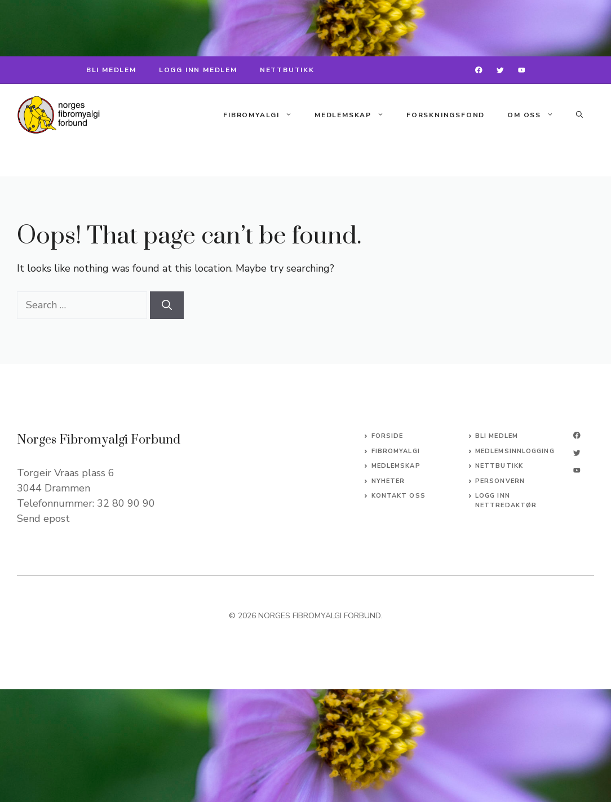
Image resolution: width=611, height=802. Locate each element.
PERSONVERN (500, 481)
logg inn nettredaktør (506, 500)
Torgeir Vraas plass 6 (65, 473)
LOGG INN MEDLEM (198, 69)
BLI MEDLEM (111, 69)
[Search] (167, 305)
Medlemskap (355, 115)
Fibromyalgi (263, 115)
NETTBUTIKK (287, 69)
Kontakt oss (398, 495)
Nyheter (388, 481)
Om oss (536, 115)
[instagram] (521, 70)
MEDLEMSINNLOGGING (515, 451)
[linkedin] (577, 470)
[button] (579, 115)
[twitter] (500, 70)
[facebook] (478, 70)
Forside (387, 436)
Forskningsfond (445, 114)
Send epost (43, 518)
